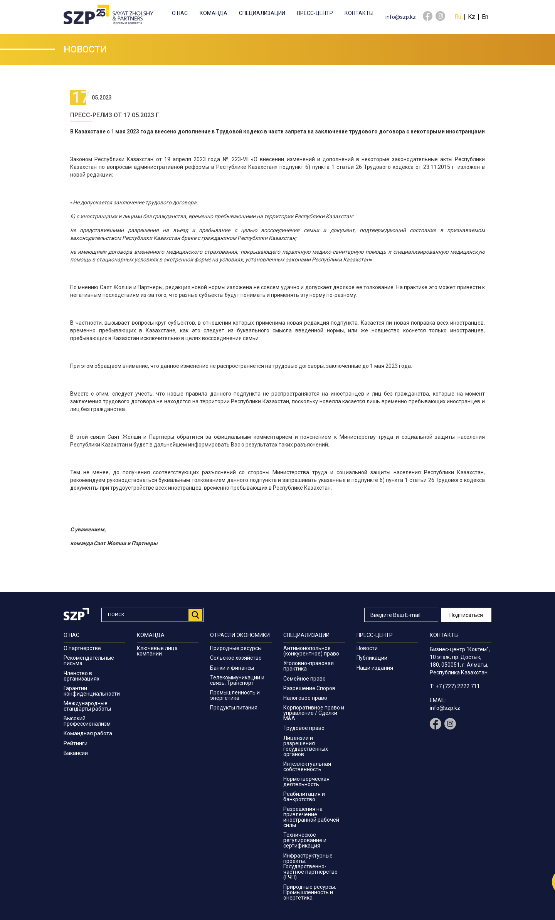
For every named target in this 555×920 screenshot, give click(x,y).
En (485, 16)
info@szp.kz (400, 17)
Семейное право (304, 678)
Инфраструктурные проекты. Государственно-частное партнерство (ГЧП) (310, 866)
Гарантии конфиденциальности (92, 691)
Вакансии (76, 753)
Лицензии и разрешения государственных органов (305, 746)
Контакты (359, 13)
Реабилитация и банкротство (304, 796)
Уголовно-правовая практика (308, 666)
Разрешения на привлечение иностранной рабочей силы (311, 817)
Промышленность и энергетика (235, 695)
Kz (471, 16)
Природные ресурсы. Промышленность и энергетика (309, 892)
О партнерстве (82, 648)
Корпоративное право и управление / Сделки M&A (313, 713)
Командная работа (88, 733)
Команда (213, 13)
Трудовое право (304, 728)
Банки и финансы (232, 668)
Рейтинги (75, 743)
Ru (457, 16)
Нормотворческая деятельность (306, 781)
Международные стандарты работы (87, 706)
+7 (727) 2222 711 (458, 686)
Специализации (262, 13)
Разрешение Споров (309, 688)
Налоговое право (305, 698)
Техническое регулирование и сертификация (304, 840)
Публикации (372, 658)
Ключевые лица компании (157, 650)
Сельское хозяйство (236, 658)
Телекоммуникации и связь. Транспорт (237, 680)
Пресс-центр (315, 13)
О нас (180, 13)
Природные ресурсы (236, 648)
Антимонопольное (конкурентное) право (311, 650)
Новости (367, 648)
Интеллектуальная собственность (307, 766)
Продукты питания (233, 707)
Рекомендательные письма (89, 660)
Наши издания (375, 668)
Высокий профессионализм (87, 721)
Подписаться (466, 615)
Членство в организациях (81, 676)
